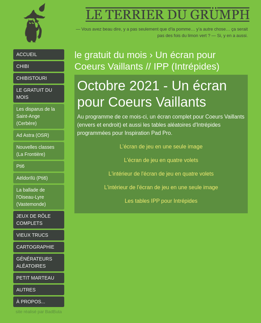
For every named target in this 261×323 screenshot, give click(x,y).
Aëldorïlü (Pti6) (32, 178)
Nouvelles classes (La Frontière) (35, 150)
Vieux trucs (32, 235)
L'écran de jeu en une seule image (161, 146)
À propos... (30, 301)
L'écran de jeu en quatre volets (161, 160)
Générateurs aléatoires (34, 262)
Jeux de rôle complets (33, 219)
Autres (26, 289)
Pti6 (20, 166)
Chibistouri (31, 78)
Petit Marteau (35, 278)
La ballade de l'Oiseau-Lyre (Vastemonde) (31, 197)
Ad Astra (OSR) (32, 135)
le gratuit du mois (34, 93)
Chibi (22, 66)
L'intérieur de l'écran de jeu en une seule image (161, 187)
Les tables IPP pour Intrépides (161, 201)
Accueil (26, 54)
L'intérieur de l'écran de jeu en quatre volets (160, 174)
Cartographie (35, 247)
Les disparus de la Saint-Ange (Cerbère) (35, 116)
